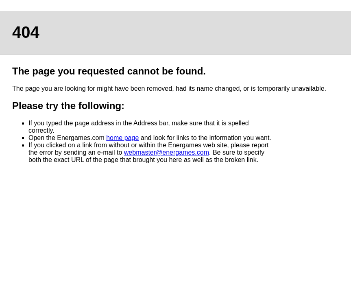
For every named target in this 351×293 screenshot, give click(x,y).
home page (122, 137)
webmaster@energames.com (166, 152)
